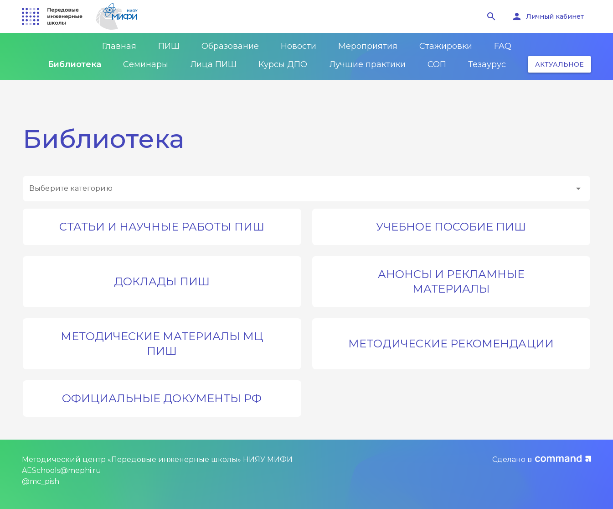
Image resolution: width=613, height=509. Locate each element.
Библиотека (74, 64)
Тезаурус (487, 64)
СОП (437, 64)
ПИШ (169, 46)
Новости (298, 46)
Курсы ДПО (282, 64)
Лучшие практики (367, 64)
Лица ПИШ (213, 64)
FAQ (502, 46)
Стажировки (445, 46)
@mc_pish (40, 481)
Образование (230, 46)
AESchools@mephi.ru (61, 470)
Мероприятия (367, 46)
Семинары (145, 64)
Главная (119, 46)
